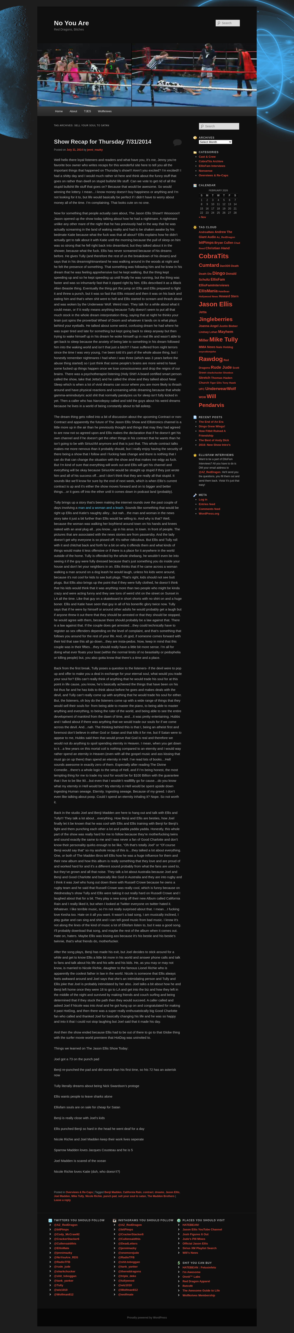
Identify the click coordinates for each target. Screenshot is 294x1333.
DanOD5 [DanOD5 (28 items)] (225, 265)
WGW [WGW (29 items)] (202, 397)
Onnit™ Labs (191, 1276)
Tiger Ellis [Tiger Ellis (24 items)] (216, 382)
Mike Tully (77, 1196)
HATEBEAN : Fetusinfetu (199, 1267)
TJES (87, 111)
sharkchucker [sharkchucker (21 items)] (214, 372)
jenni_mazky (95, 149)
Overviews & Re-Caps (79, 1192)
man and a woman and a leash (100, 507)
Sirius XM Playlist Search (200, 1248)
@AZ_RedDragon (65, 1224)
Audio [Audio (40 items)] (211, 237)
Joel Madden (62, 1196)
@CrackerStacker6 (66, 1239)
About (73, 111)
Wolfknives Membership (199, 1295)
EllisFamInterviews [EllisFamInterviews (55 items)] (214, 285)
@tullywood (126, 1280)
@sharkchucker (64, 1271)
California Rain (132, 1192)
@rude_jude (62, 1266)
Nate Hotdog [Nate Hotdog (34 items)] (224, 347)
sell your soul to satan (132, 1196)
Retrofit (188, 1286)
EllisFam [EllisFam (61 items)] (218, 279)
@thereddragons (129, 1271)
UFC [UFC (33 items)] (201, 389)
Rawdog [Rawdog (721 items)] (211, 358)
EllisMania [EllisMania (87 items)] (208, 291)
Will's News (190, 1252)
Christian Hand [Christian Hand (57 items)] (218, 248)
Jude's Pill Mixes (194, 1239)
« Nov (202, 217)
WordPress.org (209, 513)
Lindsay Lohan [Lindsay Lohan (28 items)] (208, 332)
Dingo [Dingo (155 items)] (218, 273)
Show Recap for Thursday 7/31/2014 (102, 141)
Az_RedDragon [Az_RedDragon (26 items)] (226, 237)
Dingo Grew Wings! (212, 426)
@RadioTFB (62, 1262)
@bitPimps (61, 1229)
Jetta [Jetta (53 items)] (202, 312)
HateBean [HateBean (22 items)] (223, 291)
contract (148, 1192)
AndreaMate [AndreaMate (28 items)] (206, 232)
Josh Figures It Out (195, 1234)
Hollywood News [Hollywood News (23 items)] (208, 296)
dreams (159, 1192)
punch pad (110, 1196)
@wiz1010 (61, 1289)
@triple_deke (127, 1276)
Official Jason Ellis (195, 1243)
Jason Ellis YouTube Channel (202, 1229)
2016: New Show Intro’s (215, 444)
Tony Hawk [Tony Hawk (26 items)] (229, 382)
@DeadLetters (128, 1243)
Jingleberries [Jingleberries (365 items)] (216, 319)
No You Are (71, 23)
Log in (203, 499)
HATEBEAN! (191, 1224)
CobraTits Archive (211, 161)
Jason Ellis (172, 1192)
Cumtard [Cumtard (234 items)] (209, 265)
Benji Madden (113, 1192)
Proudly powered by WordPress (147, 1317)
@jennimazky (63, 1252)
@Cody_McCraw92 (67, 1234)
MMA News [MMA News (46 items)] (207, 347)
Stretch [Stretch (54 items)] (204, 377)
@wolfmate (125, 1294)
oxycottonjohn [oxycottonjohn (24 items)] (207, 351)
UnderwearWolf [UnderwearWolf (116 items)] (220, 388)
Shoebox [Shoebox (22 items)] (228, 372)
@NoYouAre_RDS (66, 1257)
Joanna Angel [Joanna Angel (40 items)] (209, 326)
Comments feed (209, 509)
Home (59, 111)
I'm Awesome (192, 1272)
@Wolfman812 (64, 1294)
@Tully (58, 1285)
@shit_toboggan (65, 1276)
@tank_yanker (64, 1280)
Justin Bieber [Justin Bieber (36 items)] (228, 326)
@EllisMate (61, 1248)
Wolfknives (105, 111)
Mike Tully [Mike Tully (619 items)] (223, 339)
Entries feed (207, 504)
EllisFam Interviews (212, 166)
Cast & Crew (207, 156)
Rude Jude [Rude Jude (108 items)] (221, 367)
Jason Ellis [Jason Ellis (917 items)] (215, 304)
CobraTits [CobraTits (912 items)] (214, 256)
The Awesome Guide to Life (201, 1290)
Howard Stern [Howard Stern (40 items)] (229, 296)
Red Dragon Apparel (196, 1281)
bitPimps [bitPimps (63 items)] (206, 242)
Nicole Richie (93, 1196)
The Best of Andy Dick (214, 440)
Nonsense (205, 170)
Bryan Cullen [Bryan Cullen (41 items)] (223, 242)
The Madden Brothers (160, 1196)
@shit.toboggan (129, 1262)
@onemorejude (128, 1252)
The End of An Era (211, 421)
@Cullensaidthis (65, 1243)
